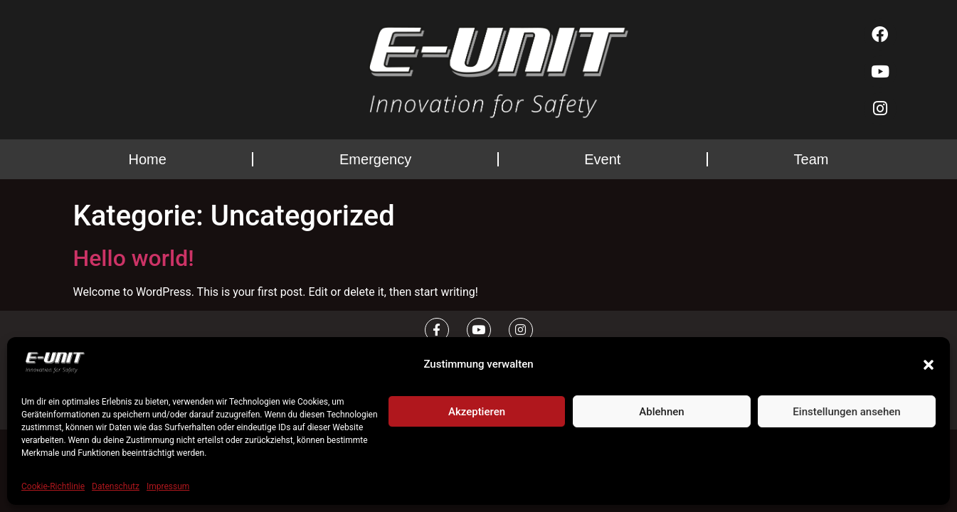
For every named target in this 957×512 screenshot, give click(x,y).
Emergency (375, 159)
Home (147, 159)
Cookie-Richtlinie (53, 486)
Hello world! (133, 258)
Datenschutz (115, 486)
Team (811, 159)
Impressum (168, 486)
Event (602, 159)
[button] (928, 365)
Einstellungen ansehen (846, 411)
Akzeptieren (476, 411)
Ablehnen (661, 411)
